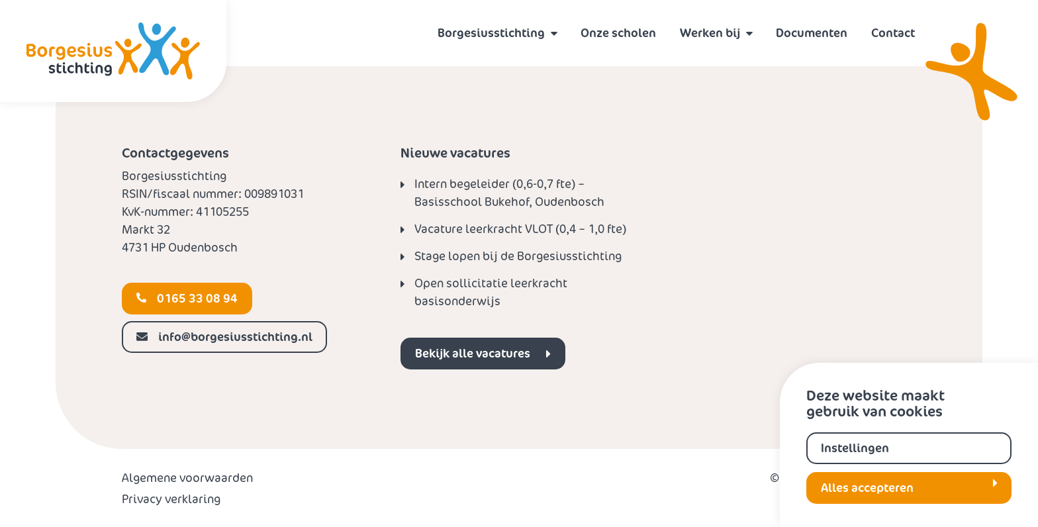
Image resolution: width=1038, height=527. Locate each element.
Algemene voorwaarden (187, 477)
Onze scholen (618, 32)
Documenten (811, 32)
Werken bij (710, 32)
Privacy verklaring (171, 498)
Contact (893, 32)
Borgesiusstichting (491, 32)
